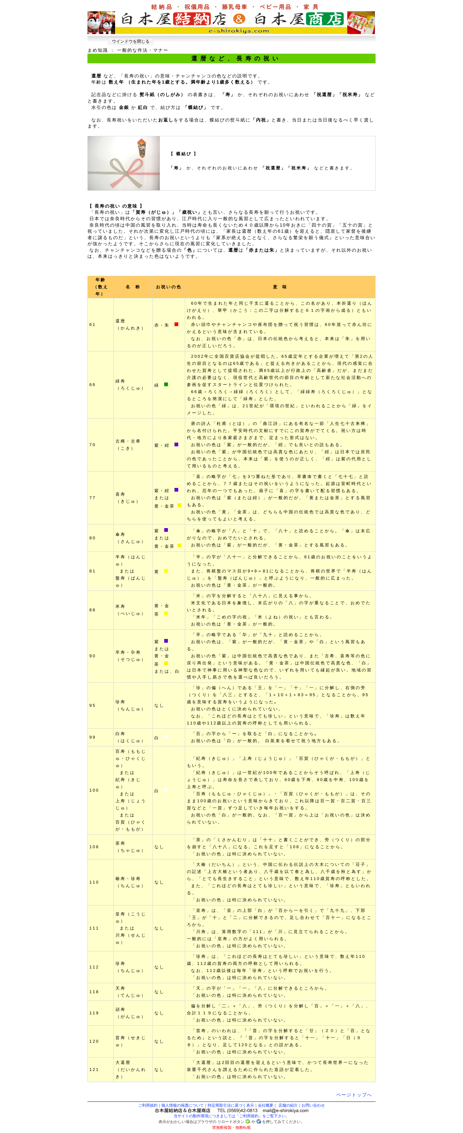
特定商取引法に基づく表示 (231, 1105)
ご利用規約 (148, 1105)
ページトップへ (354, 1094)
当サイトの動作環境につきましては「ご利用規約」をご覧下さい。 (231, 1116)
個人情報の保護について (182, 1105)
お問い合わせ (313, 1105)
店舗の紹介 (288, 1105)
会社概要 (265, 1105)
